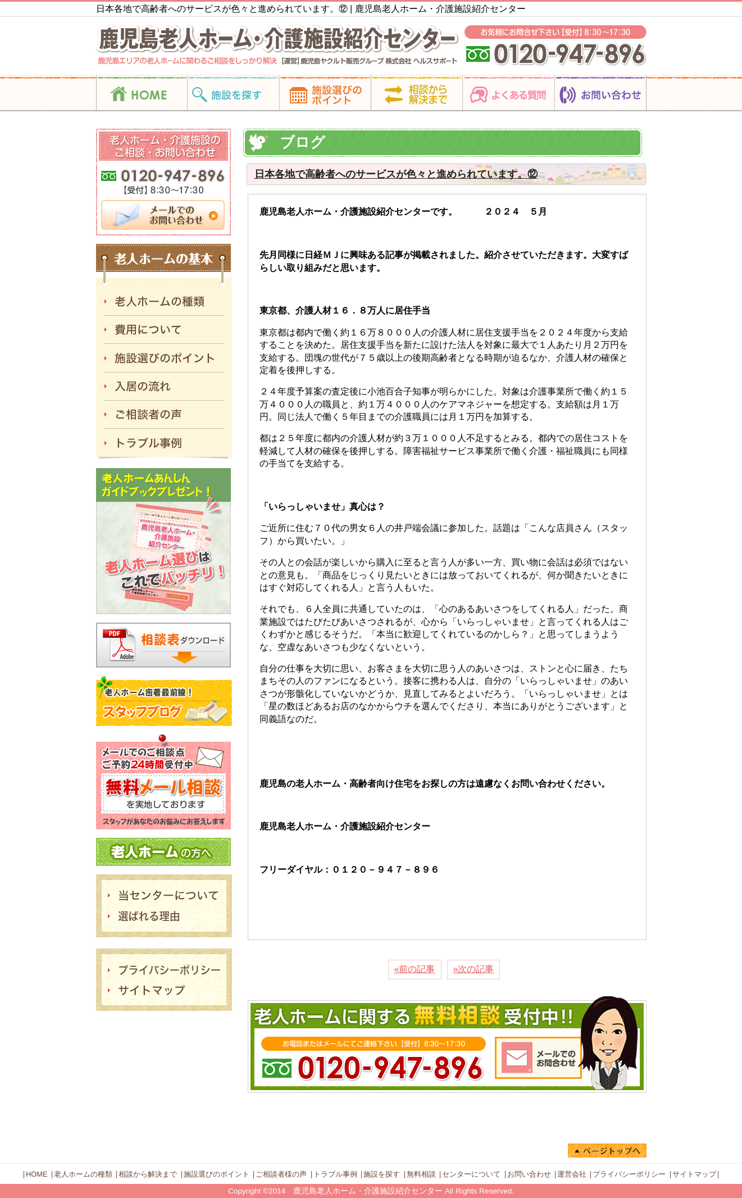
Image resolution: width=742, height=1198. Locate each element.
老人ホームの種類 (83, 1174)
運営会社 (571, 1174)
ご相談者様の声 (281, 1174)
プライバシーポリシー (629, 1174)
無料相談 (421, 1174)
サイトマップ (694, 1174)
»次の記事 (473, 969)
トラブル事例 (335, 1174)
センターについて (471, 1174)
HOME (36, 1174)
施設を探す (381, 1174)
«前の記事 (414, 969)
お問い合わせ (529, 1174)
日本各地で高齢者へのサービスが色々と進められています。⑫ (396, 174)
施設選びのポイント (216, 1174)
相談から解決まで (148, 1174)
